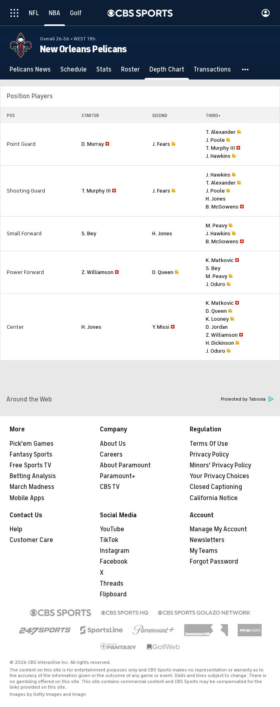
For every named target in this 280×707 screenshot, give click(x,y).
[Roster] (130, 69)
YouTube (112, 529)
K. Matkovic (220, 260)
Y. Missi (160, 327)
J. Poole (215, 140)
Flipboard (113, 594)
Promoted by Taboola (247, 399)
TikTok (109, 540)
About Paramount (125, 465)
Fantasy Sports (31, 455)
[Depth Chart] (167, 69)
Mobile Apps (27, 498)
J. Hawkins (218, 156)
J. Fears (161, 144)
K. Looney (217, 319)
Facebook (113, 562)
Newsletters (207, 540)
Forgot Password (214, 562)
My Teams (204, 551)
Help (16, 529)
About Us (113, 444)
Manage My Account (218, 529)
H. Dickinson (220, 343)
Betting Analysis (33, 476)
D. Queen (162, 272)
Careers (111, 455)
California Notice (214, 498)
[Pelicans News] (30, 69)
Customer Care (31, 540)
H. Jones (216, 198)
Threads (111, 584)
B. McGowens (222, 206)
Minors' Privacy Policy (220, 465)
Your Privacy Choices (219, 476)
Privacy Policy (209, 455)
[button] (246, 69)
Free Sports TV (31, 465)
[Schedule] (73, 69)
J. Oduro (215, 284)
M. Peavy (216, 225)
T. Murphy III (220, 148)
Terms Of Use (209, 444)
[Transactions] (212, 69)
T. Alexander (221, 132)
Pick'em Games (32, 444)
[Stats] (103, 69)
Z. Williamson (97, 272)
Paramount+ (117, 476)
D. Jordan (217, 327)
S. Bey (88, 233)
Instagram (114, 551)
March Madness (32, 487)
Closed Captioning (216, 487)
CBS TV (110, 487)
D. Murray (92, 144)
